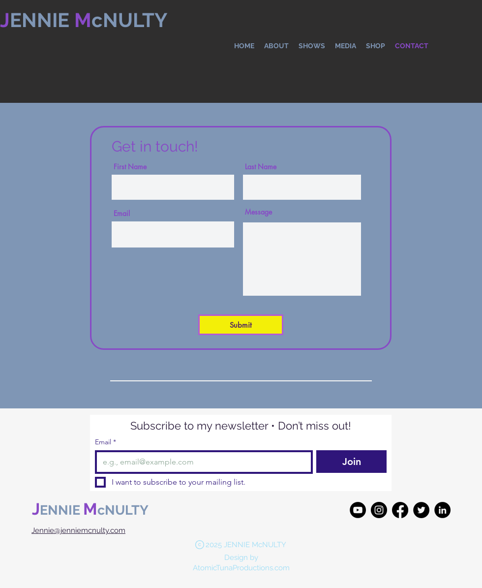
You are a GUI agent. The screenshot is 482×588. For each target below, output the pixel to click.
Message (258, 212)
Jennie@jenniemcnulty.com (78, 530)
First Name (130, 166)
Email (122, 213)
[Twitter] (421, 510)
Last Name (260, 166)
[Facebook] (400, 510)
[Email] (201, 462)
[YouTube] (358, 510)
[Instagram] (379, 510)
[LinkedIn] (442, 510)
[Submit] (240, 324)
